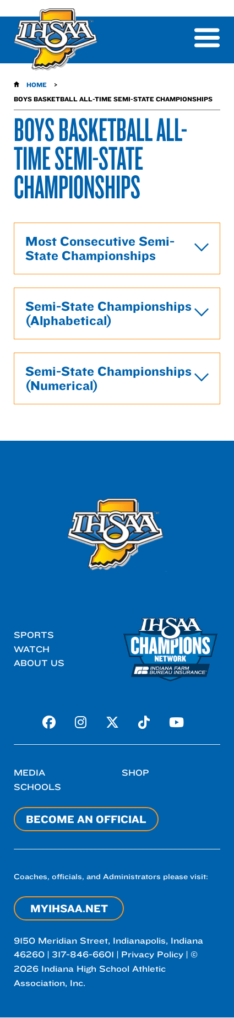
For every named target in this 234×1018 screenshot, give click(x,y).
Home (36, 84)
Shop (135, 772)
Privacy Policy (152, 954)
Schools (37, 787)
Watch (32, 649)
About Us (39, 663)
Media (29, 772)
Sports (34, 635)
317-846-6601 (83, 954)
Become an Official (86, 819)
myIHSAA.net (69, 908)
